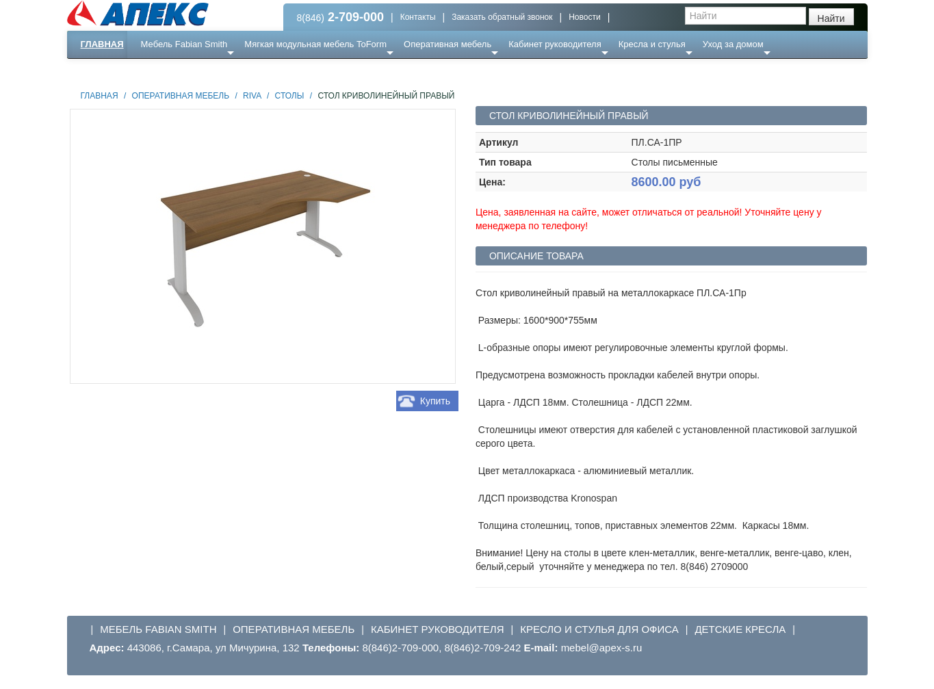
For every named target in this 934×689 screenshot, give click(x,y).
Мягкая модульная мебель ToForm (315, 44)
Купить (435, 400)
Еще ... (163, 71)
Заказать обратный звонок (502, 17)
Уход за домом (733, 44)
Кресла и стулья (652, 44)
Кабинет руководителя (554, 44)
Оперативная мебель (447, 44)
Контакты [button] (418, 17)
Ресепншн (214, 71)
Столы (289, 96)
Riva (252, 96)
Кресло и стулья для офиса (599, 629)
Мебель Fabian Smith (184, 44)
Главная (102, 44)
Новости (584, 17)
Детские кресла (740, 629)
